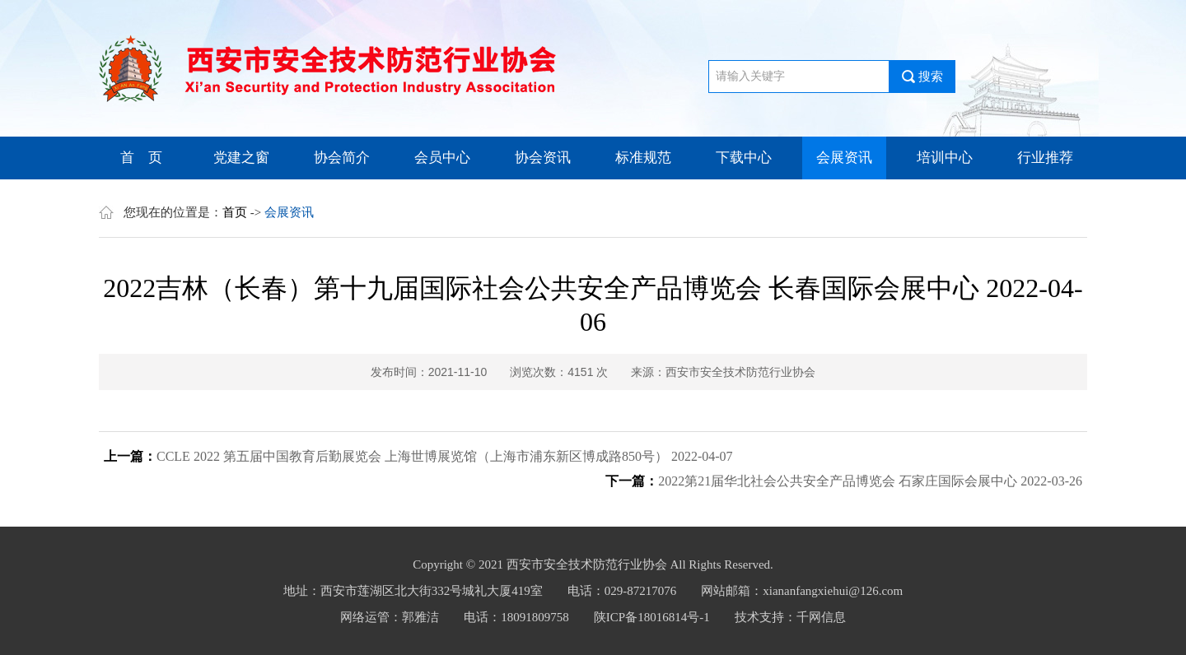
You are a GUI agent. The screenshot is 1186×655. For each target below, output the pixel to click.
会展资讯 (844, 157)
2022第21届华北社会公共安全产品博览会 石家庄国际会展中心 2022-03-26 (870, 481)
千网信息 (821, 617)
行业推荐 (1045, 157)
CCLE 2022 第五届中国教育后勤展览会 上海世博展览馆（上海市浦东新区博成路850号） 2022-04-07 (444, 456)
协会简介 (342, 157)
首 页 (141, 157)
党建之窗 (241, 157)
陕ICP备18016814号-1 (652, 617)
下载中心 (744, 157)
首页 (234, 212)
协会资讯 (543, 157)
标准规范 (643, 157)
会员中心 (442, 157)
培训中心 (945, 157)
